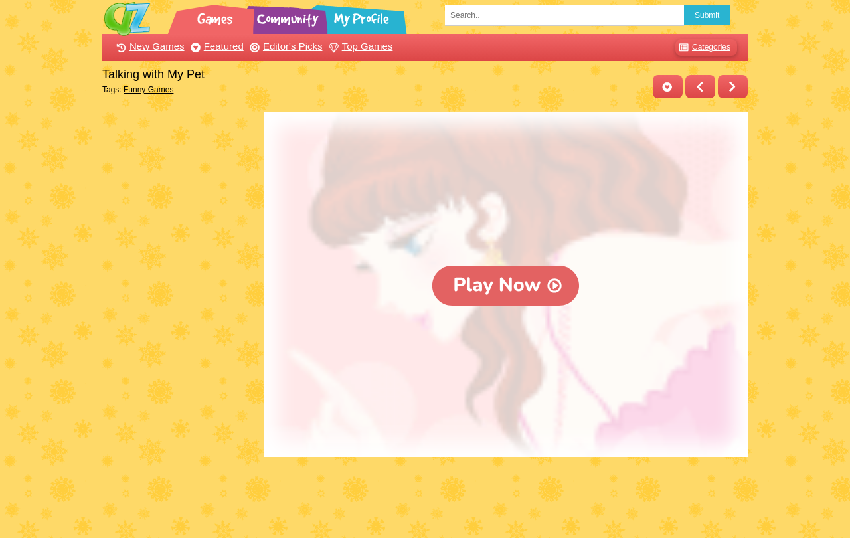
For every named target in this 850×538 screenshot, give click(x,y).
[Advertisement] (179, 311)
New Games (149, 46)
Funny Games (148, 89)
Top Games (359, 46)
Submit (707, 15)
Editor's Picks (284, 46)
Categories (702, 47)
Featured (215, 46)
